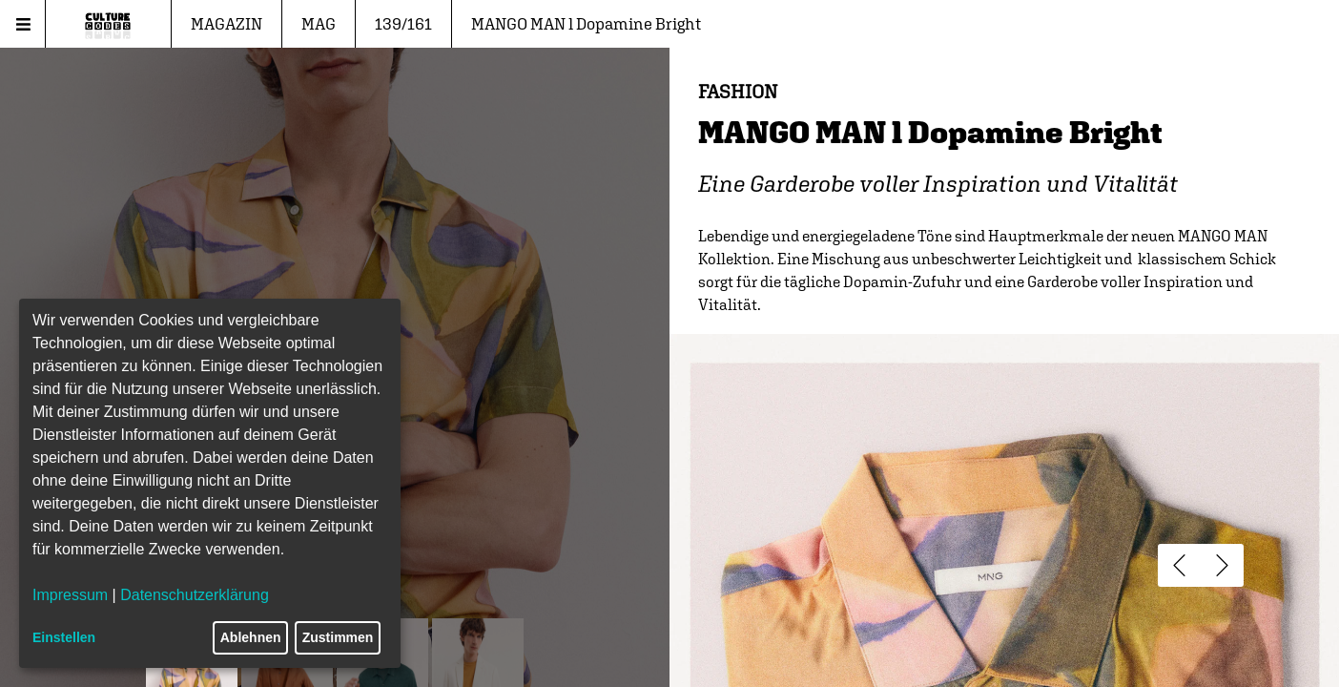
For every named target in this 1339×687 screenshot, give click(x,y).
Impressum (70, 595)
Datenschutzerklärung (194, 595)
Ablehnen (250, 637)
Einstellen (63, 637)
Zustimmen (338, 637)
